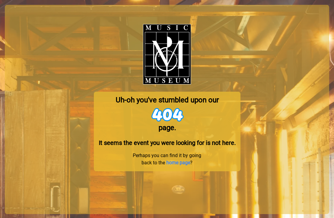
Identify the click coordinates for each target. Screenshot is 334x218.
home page (178, 163)
